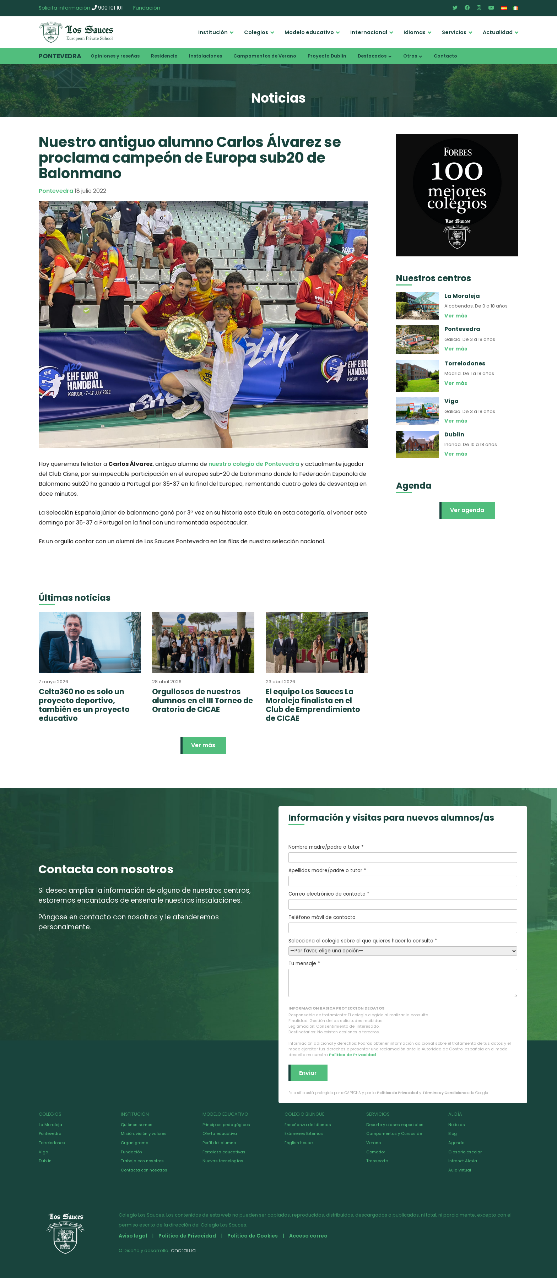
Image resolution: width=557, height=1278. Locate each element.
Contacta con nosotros (144, 1170)
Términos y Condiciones (445, 1092)
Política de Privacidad (352, 1054)
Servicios (454, 32)
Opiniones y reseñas (115, 56)
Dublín (45, 1161)
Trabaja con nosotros (142, 1161)
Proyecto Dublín (327, 56)
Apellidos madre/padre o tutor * (402, 876)
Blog (452, 1133)
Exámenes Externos (304, 1133)
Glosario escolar (465, 1152)
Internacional (368, 32)
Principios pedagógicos (226, 1124)
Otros (410, 56)
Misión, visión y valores (144, 1133)
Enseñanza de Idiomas (308, 1124)
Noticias (456, 1124)
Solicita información (64, 7)
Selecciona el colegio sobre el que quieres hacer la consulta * (402, 945)
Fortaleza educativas (223, 1152)
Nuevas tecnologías (222, 1161)
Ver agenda (467, 510)
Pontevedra (60, 56)
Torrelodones (52, 1143)
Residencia (164, 56)
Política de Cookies (252, 1235)
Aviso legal (133, 1235)
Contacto (445, 56)
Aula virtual (459, 1170)
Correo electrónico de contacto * (402, 900)
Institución (213, 32)
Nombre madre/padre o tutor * (402, 853)
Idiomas (415, 32)
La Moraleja (50, 1124)
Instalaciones (205, 56)
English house (299, 1143)
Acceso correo (308, 1235)
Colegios (256, 32)
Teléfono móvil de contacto (402, 923)
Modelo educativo (309, 32)
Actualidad (498, 32)
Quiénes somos (136, 1124)
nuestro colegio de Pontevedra (254, 464)
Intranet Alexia (462, 1161)
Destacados (372, 56)
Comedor (375, 1152)
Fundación (146, 7)
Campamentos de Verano (264, 56)
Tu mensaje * (402, 978)
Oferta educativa (219, 1133)
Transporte (377, 1161)
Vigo (43, 1152)
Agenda (456, 1143)
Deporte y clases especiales (394, 1124)
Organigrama (134, 1143)
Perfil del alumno (219, 1143)
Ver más (203, 745)
